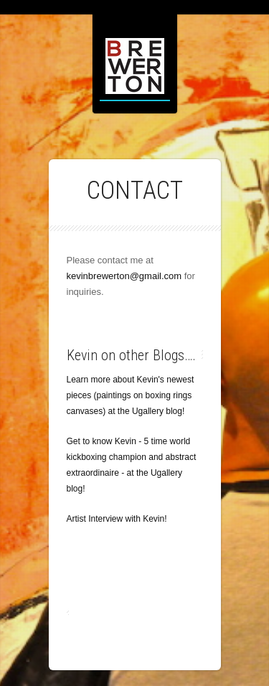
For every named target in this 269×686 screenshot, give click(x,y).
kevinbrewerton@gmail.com (124, 276)
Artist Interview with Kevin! (117, 519)
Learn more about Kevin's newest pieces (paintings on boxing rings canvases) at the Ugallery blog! (130, 395)
